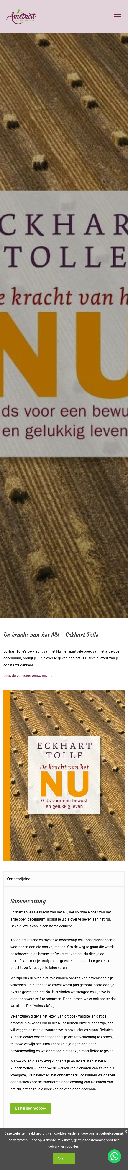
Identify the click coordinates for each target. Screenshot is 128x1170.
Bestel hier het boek (30, 1108)
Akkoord (64, 1159)
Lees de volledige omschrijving (28, 675)
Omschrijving (19, 878)
